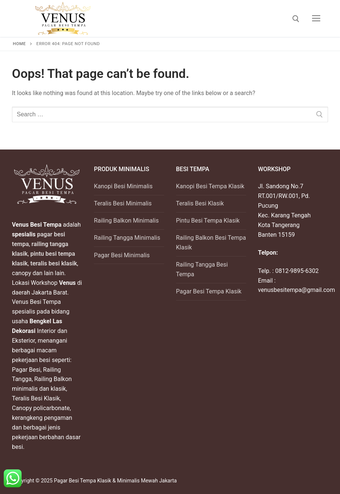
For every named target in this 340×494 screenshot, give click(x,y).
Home (19, 43)
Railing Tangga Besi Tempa (202, 269)
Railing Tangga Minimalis (127, 237)
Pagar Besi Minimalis (122, 255)
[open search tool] (295, 18)
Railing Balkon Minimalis (126, 220)
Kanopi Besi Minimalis (123, 186)
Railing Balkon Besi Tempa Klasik (211, 242)
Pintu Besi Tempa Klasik (208, 220)
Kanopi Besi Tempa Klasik (210, 186)
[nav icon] (316, 18)
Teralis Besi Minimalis (123, 203)
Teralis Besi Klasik (200, 203)
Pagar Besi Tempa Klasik (209, 291)
